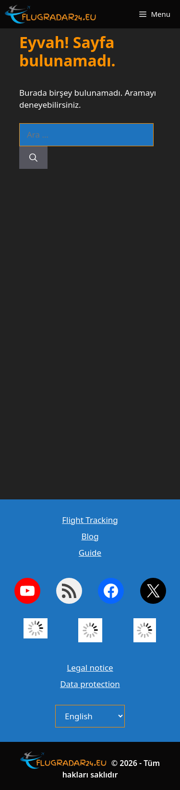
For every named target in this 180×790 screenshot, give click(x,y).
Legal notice (90, 667)
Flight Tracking (90, 519)
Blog (89, 536)
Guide (90, 552)
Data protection (90, 683)
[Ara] (33, 157)
